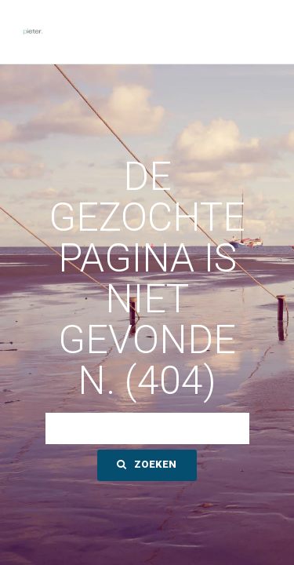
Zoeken (146, 464)
